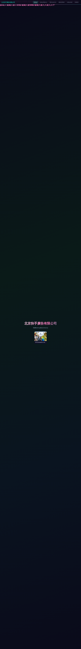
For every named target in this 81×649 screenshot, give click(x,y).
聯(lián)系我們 (62, 2)
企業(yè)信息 (69, 2)
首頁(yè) (35, 2)
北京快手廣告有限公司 (8, 2)
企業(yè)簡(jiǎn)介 (43, 2)
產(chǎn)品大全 (53, 2)
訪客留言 (77, 2)
